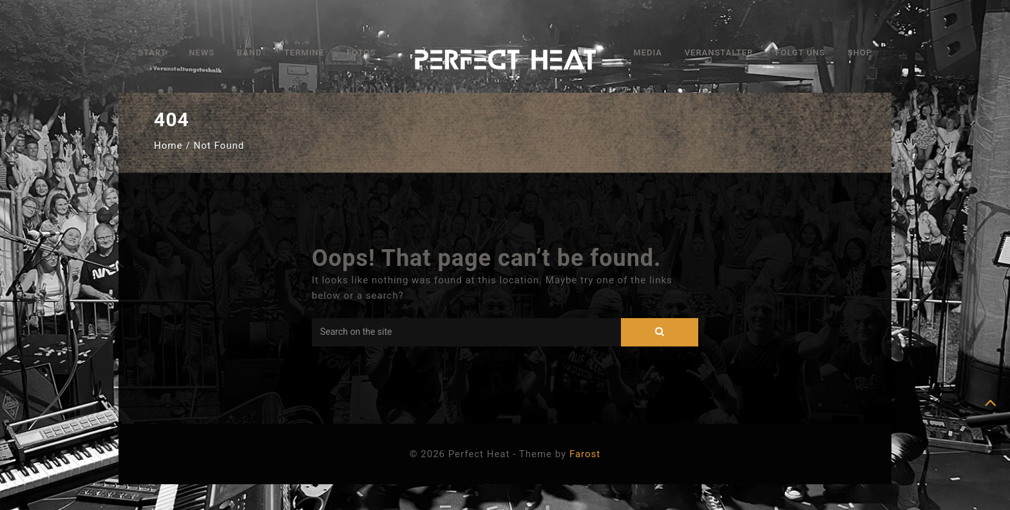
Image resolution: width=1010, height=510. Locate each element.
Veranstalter (719, 52)
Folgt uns (800, 52)
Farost (584, 454)
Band (249, 52)
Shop (860, 52)
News (201, 52)
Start (152, 52)
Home (168, 145)
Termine (304, 52)
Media (647, 52)
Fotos (361, 52)
